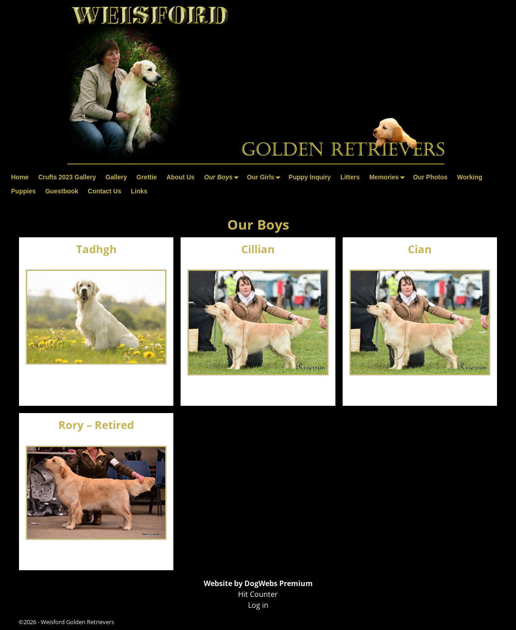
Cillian (258, 248)
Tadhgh (96, 248)
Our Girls (265, 177)
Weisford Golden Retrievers (77, 622)
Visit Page (151, 389)
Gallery (116, 177)
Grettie (147, 177)
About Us (181, 177)
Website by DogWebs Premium (258, 583)
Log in (258, 605)
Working (470, 177)
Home (20, 177)
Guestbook (61, 191)
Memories (388, 177)
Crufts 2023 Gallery (67, 177)
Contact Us (104, 191)
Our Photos (430, 177)
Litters (350, 177)
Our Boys (223, 177)
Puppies (23, 191)
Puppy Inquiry (310, 177)
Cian (420, 248)
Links (139, 191)
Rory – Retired (96, 424)
